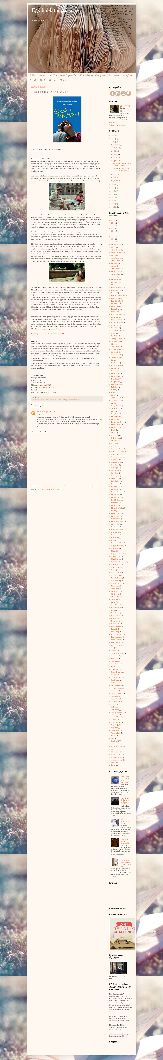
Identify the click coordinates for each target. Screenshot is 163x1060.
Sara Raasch (115, 658)
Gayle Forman (115, 400)
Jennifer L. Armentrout (118, 451)
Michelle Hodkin (116, 578)
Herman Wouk (115, 424)
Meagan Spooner (116, 572)
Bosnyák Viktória (116, 314)
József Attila (115, 478)
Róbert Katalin (116, 645)
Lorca (113, 540)
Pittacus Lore (115, 618)
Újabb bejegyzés (37, 486)
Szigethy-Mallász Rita (46, 387)
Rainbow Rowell (116, 626)
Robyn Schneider (116, 640)
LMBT (59, 400)
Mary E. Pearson (116, 567)
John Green (114, 465)
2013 (113, 197)
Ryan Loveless (115, 642)
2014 (113, 194)
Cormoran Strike (116, 355)
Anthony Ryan (115, 274)
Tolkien (113, 707)
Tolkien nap (115, 710)
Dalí (112, 360)
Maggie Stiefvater (117, 545)
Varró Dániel (115, 730)
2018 (38, 400)
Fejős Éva (114, 387)
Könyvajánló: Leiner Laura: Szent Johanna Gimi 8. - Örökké (126, 861)
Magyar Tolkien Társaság (119, 554)
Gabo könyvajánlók (68, 75)
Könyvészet (115, 524)
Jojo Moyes (115, 468)
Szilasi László (115, 683)
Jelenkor (114, 446)
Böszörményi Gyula (117, 322)
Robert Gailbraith (116, 634)
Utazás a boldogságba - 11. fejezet (126, 821)
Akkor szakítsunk (116, 252)
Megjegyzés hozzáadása (40, 432)
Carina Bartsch (116, 325)
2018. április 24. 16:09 (49, 412)
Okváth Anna (115, 599)
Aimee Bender (115, 250)
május (116, 157)
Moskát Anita (115, 586)
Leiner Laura (115, 535)
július (116, 151)
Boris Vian (114, 312)
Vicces (113, 736)
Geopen (113, 403)
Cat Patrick (114, 336)
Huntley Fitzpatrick (117, 427)
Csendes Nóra (115, 357)
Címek (42, 80)
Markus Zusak (115, 564)
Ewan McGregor (116, 384)
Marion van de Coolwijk (119, 562)
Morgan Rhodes (116, 583)
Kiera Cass (114, 505)
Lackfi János (115, 527)
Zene (112, 744)
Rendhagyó (65, 400)
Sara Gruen (114, 656)
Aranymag (126, 106)
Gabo (113, 395)
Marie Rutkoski (116, 559)
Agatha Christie (116, 244)
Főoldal (32, 75)
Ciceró (113, 344)
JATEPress (114, 441)
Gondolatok (115, 408)
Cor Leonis (114, 352)
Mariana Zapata (116, 556)
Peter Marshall (115, 615)
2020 (113, 135)
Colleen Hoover (116, 349)
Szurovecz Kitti (116, 685)
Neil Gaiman (115, 591)
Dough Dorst (115, 373)
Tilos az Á (114, 704)
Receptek (114, 629)
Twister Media (115, 717)
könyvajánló (115, 752)
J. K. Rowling (115, 438)
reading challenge (116, 760)
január (116, 181)
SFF (112, 648)
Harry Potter (115, 414)
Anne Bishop (115, 271)
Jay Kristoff (115, 443)
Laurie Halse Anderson (118, 529)
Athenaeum (53, 400)
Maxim (113, 570)
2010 (113, 207)
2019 (113, 139)
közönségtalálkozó (117, 757)
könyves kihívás (116, 754)
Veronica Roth (115, 733)
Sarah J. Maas (115, 664)
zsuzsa (39, 412)
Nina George (115, 597)
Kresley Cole (115, 516)
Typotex (113, 719)
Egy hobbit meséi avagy (56, 10)
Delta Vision (115, 368)
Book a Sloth (115, 309)
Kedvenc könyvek (117, 492)
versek (113, 763)
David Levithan (116, 365)
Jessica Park (115, 460)
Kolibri (113, 511)
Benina (113, 293)
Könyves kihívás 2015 (48, 75)
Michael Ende (115, 575)
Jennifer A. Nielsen (117, 449)
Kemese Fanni (115, 497)
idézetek (114, 749)
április (116, 161)
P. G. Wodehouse (116, 607)
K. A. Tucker (115, 481)
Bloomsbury (115, 306)
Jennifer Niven (116, 454)
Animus (113, 266)
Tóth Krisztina (115, 722)
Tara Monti (114, 696)
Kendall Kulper (116, 500)
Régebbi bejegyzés (96, 486)
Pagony (113, 610)
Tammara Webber (116, 693)
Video (113, 738)
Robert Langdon (116, 637)
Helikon (113, 419)
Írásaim (113, 765)
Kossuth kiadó (115, 513)
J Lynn (113, 433)
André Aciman (45, 400)
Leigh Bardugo (116, 532)
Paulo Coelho (115, 613)
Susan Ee (114, 675)
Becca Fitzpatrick (116, 287)
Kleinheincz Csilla (117, 508)
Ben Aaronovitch (116, 290)
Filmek (62, 80)
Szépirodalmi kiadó (117, 688)
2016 (113, 188)
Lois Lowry (115, 537)
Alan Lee (114, 255)
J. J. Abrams (115, 435)
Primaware (114, 621)
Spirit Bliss (114, 669)
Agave (113, 247)
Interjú (113, 430)
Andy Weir (114, 263)
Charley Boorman (117, 339)
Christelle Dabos (116, 341)
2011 (113, 204)
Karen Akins (115, 484)
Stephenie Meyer (116, 672)
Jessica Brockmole (117, 457)
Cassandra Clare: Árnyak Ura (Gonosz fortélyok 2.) (122, 169)
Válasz (39, 427)
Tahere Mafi (115, 691)
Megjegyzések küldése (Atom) (49, 489)
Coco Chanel (115, 347)
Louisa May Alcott (117, 543)
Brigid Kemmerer (116, 320)
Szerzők (33, 80)
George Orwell (116, 406)
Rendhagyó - (36, 334)
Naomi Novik (115, 589)
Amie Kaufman (116, 258)
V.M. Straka (115, 725)
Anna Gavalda (115, 269)
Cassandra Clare (116, 330)
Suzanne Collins (116, 677)
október (116, 148)
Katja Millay (115, 489)
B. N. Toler (114, 282)
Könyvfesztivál (116, 519)
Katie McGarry (116, 486)
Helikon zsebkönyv (117, 422)
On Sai (113, 602)
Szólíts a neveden (74, 400)
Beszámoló (114, 304)
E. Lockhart (115, 379)
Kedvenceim (114, 75)
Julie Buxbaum (116, 470)
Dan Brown (115, 363)
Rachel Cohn (115, 623)
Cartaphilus (115, 328)
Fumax (113, 392)
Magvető (114, 551)
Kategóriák (127, 75)
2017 (113, 185)
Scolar (113, 666)
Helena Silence (116, 416)
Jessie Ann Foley (116, 462)
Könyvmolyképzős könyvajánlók (93, 75)
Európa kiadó (115, 382)
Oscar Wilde (115, 605)
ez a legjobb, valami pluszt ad (51, 334)
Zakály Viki (115, 741)
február (116, 177)
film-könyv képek (117, 746)
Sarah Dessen (115, 661)
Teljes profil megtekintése (117, 125)
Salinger (114, 650)
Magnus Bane (115, 548)
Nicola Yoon (115, 594)
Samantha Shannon (117, 653)
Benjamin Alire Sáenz (118, 295)
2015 (113, 191)
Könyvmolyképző (117, 521)
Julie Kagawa (115, 476)
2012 (113, 200)
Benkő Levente (116, 298)
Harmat (113, 411)
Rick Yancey (115, 632)
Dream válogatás (116, 376)
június (116, 154)
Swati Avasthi (115, 680)
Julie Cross (114, 473)
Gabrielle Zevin (116, 398)
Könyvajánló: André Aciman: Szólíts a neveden (122, 164)
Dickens (113, 371)
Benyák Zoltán (116, 301)
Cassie (113, 333)
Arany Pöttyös (115, 277)
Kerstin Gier (115, 503)
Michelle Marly (116, 581)
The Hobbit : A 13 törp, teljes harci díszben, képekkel (125, 801)
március (116, 174)
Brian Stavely (115, 317)
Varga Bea (114, 728)
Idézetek (52, 80)
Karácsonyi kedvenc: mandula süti (125, 841)
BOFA (113, 285)
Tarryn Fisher (115, 699)
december (117, 145)
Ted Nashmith (115, 701)
